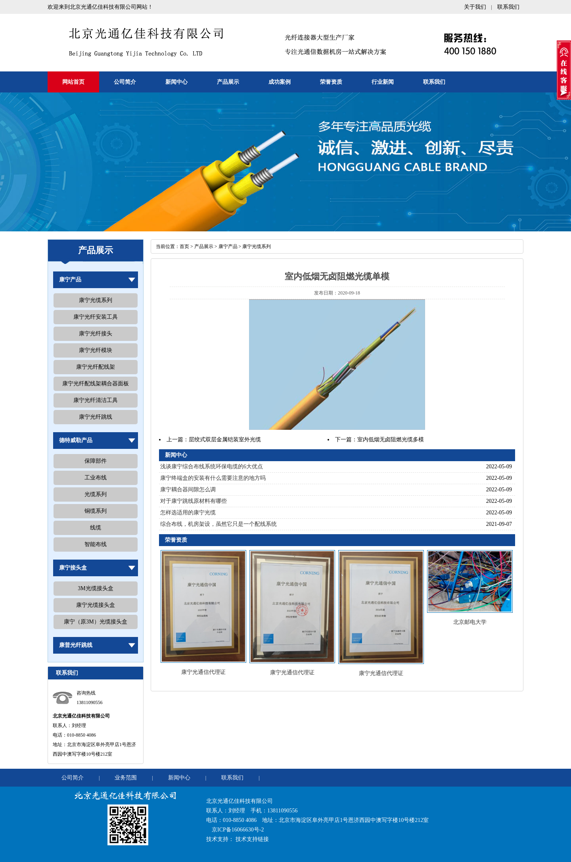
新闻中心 (176, 82)
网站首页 (73, 82)
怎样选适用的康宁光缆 (188, 513)
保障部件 (95, 461)
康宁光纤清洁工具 (95, 400)
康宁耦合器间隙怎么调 (188, 490)
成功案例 (279, 82)
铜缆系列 (95, 511)
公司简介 (125, 82)
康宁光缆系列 (95, 300)
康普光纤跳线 (75, 645)
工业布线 (95, 478)
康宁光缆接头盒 (95, 605)
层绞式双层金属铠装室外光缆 (225, 440)
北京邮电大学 (470, 622)
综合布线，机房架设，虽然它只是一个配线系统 (218, 524)
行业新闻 (383, 82)
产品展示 (228, 82)
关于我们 (475, 7)
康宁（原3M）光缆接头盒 (95, 622)
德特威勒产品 (75, 440)
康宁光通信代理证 (203, 672)
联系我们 (508, 7)
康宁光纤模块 (95, 350)
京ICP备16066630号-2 (238, 830)
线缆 (95, 528)
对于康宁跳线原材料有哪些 (193, 501)
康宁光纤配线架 (95, 367)
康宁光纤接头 (95, 334)
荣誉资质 (331, 82)
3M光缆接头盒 (95, 588)
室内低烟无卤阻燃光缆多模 (390, 440)
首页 (184, 246)
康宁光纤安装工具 (95, 317)
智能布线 (95, 544)
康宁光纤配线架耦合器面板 (95, 384)
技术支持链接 (252, 839)
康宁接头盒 (73, 568)
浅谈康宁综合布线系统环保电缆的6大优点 (211, 466)
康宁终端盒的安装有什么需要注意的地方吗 (213, 478)
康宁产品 (70, 280)
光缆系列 (95, 494)
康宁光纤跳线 (95, 417)
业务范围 (126, 778)
